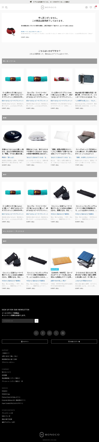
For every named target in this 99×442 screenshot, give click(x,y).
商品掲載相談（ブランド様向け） (11, 378)
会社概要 (4, 375)
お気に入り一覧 (74, 341)
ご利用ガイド (5, 353)
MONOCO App (6, 394)
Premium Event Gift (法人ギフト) (11, 397)
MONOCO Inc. (46, 440)
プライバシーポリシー (8, 362)
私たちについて (6, 372)
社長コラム (6, 416)
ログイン (25, 341)
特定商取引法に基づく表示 (9, 359)
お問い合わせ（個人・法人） (10, 356)
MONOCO (4, 391)
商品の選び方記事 (7, 419)
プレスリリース (7, 413)
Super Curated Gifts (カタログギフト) (12, 403)
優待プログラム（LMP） (9, 422)
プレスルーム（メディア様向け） (12, 381)
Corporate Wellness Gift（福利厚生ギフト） (14, 400)
